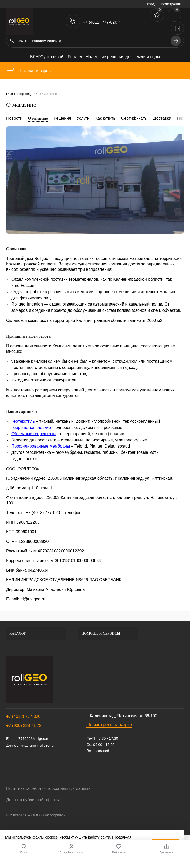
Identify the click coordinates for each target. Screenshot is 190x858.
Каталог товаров (28, 70)
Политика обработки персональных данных (48, 788)
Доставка (162, 118)
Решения (62, 118)
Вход (151, 4)
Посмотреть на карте (109, 724)
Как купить (105, 118)
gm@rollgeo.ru (42, 745)
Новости (14, 118)
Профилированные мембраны (40, 446)
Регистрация (171, 4)
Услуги (83, 118)
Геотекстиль (23, 421)
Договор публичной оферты (33, 800)
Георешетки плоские (31, 427)
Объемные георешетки (33, 433)
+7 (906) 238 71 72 (24, 725)
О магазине (38, 118)
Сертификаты (134, 118)
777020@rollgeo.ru (33, 739)
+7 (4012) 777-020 (23, 716)
